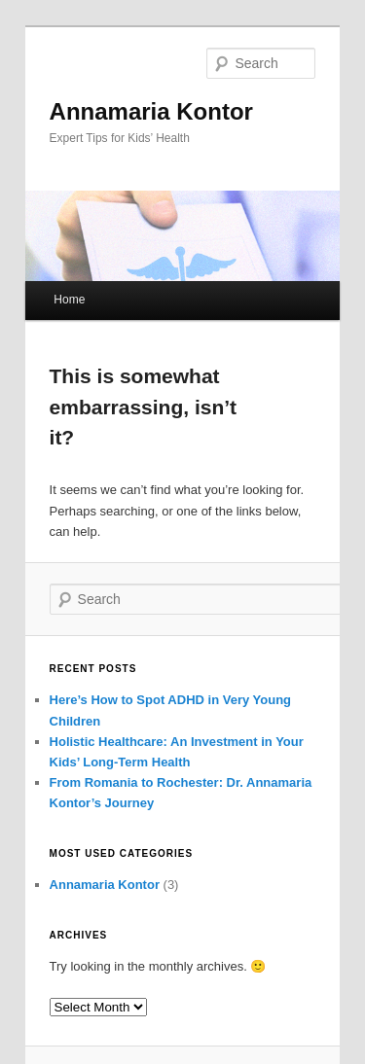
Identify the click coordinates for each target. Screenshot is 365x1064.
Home (69, 299)
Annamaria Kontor (151, 111)
